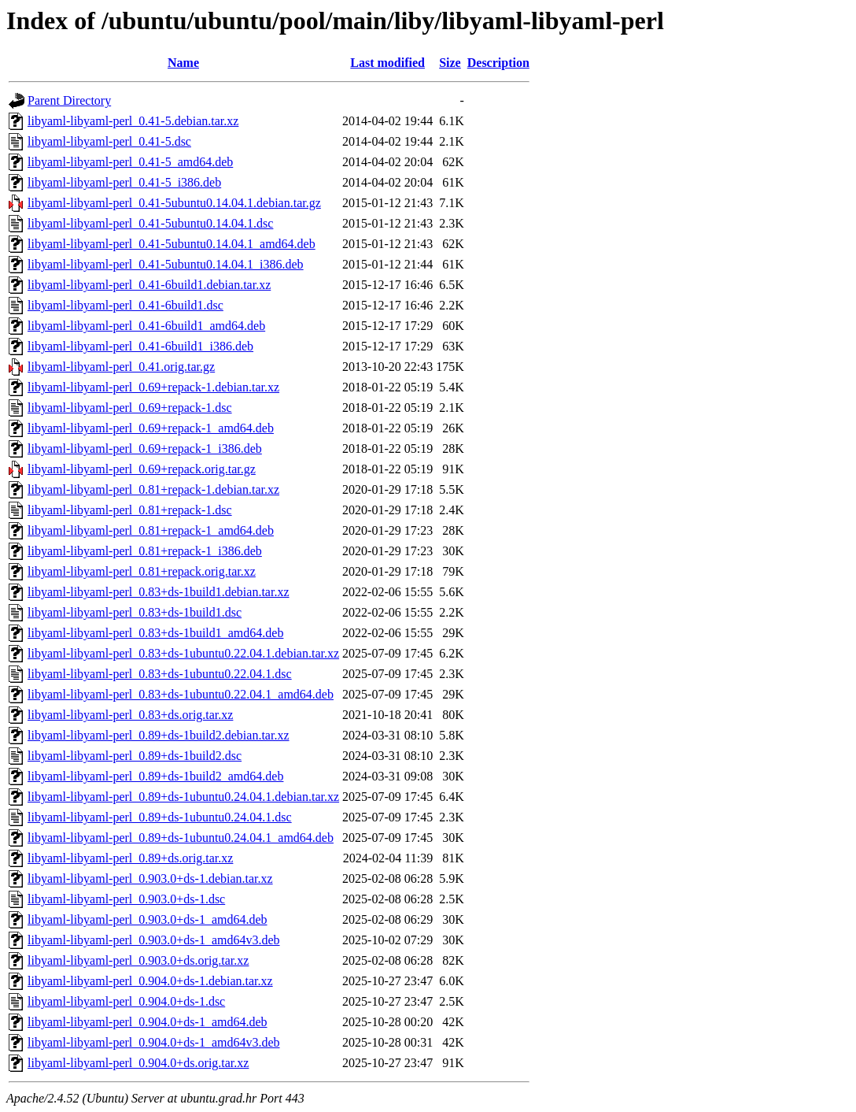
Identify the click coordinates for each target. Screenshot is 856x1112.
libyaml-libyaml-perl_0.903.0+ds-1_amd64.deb (148, 919)
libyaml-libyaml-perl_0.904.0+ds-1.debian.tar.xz (150, 981)
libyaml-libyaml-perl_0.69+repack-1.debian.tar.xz (153, 387)
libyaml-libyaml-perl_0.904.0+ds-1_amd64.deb (148, 1022)
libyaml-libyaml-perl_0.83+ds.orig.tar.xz (130, 714)
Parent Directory (69, 100)
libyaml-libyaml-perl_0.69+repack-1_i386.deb (145, 448)
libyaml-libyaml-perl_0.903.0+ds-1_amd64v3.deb (154, 940)
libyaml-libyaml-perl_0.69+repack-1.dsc (130, 407)
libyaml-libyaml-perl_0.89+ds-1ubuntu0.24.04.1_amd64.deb (181, 837)
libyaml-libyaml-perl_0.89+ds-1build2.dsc (135, 755)
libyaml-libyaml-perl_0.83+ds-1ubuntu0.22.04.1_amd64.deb (181, 694)
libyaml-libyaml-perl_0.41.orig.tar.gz (121, 366)
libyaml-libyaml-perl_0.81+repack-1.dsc (130, 510)
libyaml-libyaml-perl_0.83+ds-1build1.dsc (135, 612)
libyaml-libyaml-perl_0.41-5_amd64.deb (130, 162)
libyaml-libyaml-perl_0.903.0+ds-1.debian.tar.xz (150, 878)
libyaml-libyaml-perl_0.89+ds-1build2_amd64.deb (155, 776)
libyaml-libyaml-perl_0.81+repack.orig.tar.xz (142, 571)
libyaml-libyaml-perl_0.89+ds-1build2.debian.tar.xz (159, 735)
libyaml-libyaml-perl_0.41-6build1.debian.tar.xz (149, 284)
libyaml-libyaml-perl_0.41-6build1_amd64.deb (146, 325)
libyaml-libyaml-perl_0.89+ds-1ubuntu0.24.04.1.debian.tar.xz (183, 796)
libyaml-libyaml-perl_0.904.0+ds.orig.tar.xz (138, 1062)
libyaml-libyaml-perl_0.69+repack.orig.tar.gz (142, 469)
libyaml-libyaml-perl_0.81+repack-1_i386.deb (145, 551)
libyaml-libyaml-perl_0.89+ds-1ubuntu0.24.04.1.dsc (160, 817)
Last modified (387, 62)
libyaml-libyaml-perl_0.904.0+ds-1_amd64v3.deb (154, 1042)
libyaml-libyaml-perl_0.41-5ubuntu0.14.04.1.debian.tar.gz (174, 202)
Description (498, 62)
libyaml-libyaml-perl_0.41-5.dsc (109, 141)
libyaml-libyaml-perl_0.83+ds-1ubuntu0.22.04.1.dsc (160, 673)
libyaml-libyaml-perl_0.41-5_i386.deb (124, 182)
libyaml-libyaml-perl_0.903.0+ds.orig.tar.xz (138, 960)
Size (450, 62)
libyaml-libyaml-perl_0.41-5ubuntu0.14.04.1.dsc (150, 223)
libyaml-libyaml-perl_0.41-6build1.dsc (125, 305)
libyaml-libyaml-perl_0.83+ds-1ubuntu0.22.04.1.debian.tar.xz (183, 653)
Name (183, 62)
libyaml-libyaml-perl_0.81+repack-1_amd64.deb (151, 530)
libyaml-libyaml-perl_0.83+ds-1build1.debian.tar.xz (159, 592)
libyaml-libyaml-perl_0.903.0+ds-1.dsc (126, 899)
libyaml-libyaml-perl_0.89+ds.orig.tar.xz (130, 858)
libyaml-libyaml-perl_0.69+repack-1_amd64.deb (151, 428)
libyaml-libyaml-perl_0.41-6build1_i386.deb (140, 346)
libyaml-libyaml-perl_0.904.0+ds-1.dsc (126, 1001)
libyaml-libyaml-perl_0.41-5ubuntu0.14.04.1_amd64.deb (171, 243)
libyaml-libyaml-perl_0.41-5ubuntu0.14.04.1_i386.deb (166, 264)
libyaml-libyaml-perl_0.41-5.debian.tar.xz (133, 121)
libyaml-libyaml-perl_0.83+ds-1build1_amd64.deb (155, 632)
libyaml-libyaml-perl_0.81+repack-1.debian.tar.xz (153, 489)
